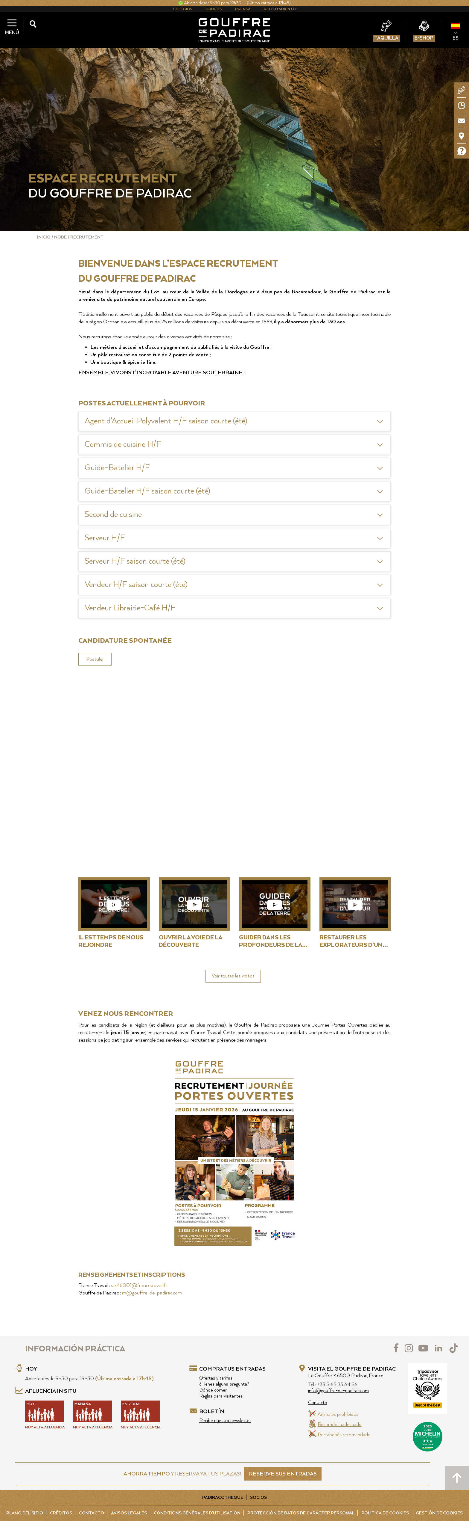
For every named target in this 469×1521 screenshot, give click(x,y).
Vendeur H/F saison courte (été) (136, 584)
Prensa (243, 9)
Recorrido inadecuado (340, 1425)
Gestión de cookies (439, 1513)
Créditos (61, 1513)
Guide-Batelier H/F (117, 468)
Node (60, 237)
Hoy (31, 1369)
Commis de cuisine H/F (123, 444)
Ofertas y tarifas (215, 1378)
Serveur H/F (105, 538)
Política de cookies (385, 1513)
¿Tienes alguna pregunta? (224, 1384)
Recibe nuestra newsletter (225, 1421)
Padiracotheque (222, 1497)
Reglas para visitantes (221, 1396)
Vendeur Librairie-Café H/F (130, 608)
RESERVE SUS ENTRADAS (283, 1474)
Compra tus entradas (232, 1369)
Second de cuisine (113, 514)
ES (456, 38)
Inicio (44, 237)
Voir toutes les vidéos (233, 976)
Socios (258, 1497)
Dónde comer (213, 1390)
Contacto (317, 1403)
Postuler (95, 659)
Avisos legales (129, 1513)
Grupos (213, 9)
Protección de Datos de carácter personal (300, 1513)
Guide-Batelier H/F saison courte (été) (147, 491)
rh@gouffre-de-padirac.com (152, 1293)
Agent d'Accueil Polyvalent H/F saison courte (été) (166, 421)
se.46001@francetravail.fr (139, 1285)
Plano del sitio (24, 1513)
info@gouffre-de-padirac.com (338, 1391)
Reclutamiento (280, 9)
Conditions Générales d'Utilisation (197, 1513)
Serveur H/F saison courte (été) (135, 561)
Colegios (182, 9)
